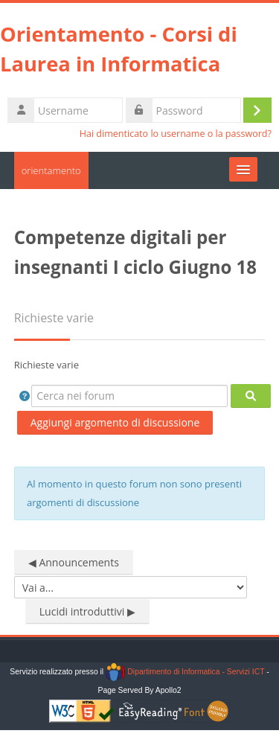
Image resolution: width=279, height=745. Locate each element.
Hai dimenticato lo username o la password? (176, 133)
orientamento (51, 170)
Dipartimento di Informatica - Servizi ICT (185, 672)
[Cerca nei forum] (129, 396)
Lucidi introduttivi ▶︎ (87, 611)
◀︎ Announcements (73, 562)
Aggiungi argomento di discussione (115, 422)
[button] (24, 396)
